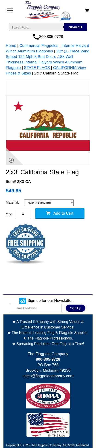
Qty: (9, 214)
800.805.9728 (51, 36)
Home (11, 45)
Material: (13, 202)
